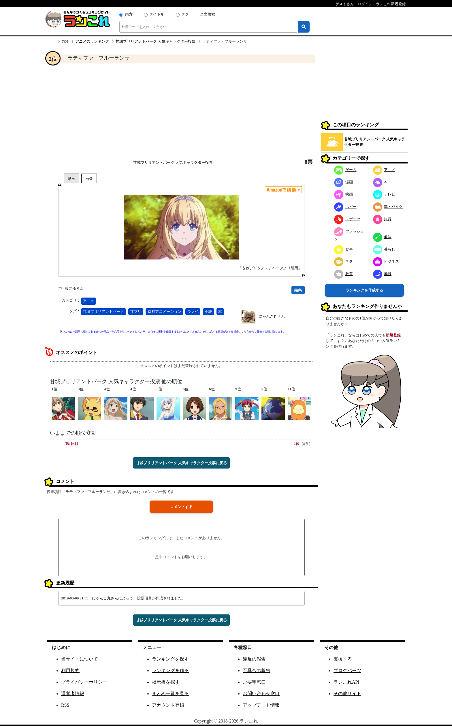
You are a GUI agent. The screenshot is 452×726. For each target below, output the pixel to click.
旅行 (382, 219)
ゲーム (345, 170)
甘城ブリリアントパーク (103, 311)
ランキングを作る (170, 670)
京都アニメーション (164, 311)
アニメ (88, 301)
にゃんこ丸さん (272, 316)
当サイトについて (79, 659)
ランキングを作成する (364, 290)
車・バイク (388, 206)
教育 (343, 274)
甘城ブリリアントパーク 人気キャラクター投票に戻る (181, 463)
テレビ (384, 194)
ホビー (345, 206)
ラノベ (193, 311)
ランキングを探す (170, 659)
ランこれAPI (346, 682)
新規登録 (393, 335)
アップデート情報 (261, 705)
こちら (245, 331)
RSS (65, 705)
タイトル (156, 14)
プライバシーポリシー (84, 682)
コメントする (181, 507)
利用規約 (70, 670)
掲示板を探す (166, 682)
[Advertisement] (181, 111)
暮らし (384, 249)
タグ (185, 14)
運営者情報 (72, 693)
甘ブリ (135, 311)
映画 (343, 194)
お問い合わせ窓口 (261, 693)
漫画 (343, 182)
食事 (343, 249)
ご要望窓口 (254, 682)
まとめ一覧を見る (170, 693)
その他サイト (347, 693)
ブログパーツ (347, 670)
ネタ (343, 261)
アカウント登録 (168, 705)
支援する (343, 659)
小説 (208, 311)
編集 (298, 290)
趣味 (382, 237)
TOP (65, 41)
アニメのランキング (92, 41)
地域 (382, 274)
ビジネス (386, 261)
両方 (129, 14)
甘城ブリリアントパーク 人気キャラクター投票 (155, 41)
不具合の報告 (256, 670)
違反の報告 (254, 659)
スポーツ (347, 219)
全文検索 (207, 14)
